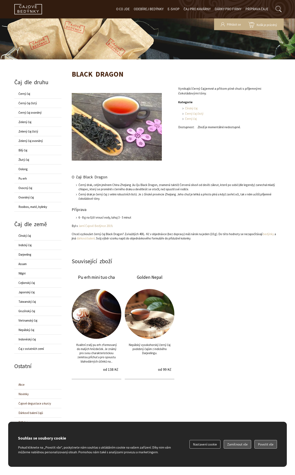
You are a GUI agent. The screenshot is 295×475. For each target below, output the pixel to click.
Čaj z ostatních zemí (31, 349)
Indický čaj (25, 245)
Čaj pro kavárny (197, 9)
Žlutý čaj (23, 160)
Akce (21, 385)
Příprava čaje (256, 9)
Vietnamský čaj (27, 320)
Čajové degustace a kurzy (34, 403)
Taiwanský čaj (27, 302)
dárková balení (86, 238)
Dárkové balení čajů (30, 413)
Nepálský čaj (26, 330)
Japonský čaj (26, 292)
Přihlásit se (234, 24)
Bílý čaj (22, 150)
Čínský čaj (191, 108)
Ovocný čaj (25, 188)
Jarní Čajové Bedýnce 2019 (95, 226)
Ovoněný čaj (26, 197)
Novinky (23, 394)
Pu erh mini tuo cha (96, 327)
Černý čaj (191, 119)
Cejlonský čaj (26, 283)
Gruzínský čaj (26, 311)
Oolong (23, 169)
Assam (22, 264)
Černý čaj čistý (194, 114)
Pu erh (22, 178)
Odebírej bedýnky (148, 9)
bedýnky (268, 234)
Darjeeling (24, 254)
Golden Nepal (149, 327)
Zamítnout (237, 444)
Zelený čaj (24, 122)
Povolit (265, 444)
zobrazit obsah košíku (263, 24)
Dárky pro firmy (228, 9)
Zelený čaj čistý (28, 131)
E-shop (173, 9)
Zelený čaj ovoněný (30, 141)
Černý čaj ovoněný (30, 112)
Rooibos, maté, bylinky (32, 207)
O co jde (123, 9)
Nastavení (205, 444)
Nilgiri (22, 273)
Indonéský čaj (27, 339)
